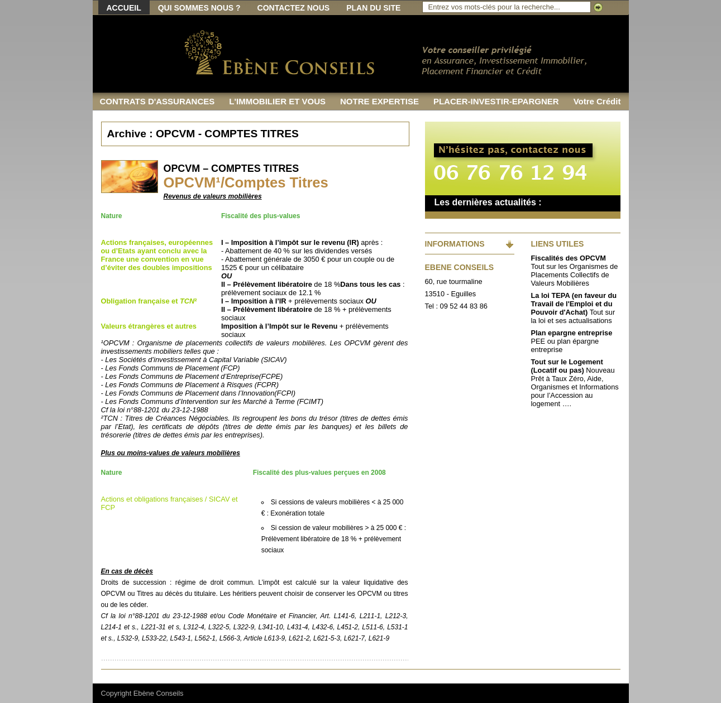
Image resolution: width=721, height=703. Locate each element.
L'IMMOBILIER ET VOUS (277, 101)
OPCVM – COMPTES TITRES (231, 168)
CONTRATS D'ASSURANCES (157, 101)
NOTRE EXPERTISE (379, 101)
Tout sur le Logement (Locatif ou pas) (567, 366)
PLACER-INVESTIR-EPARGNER (496, 101)
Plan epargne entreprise (572, 333)
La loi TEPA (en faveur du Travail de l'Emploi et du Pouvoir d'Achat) (574, 303)
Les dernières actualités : (488, 202)
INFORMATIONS (455, 243)
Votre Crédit (597, 101)
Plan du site (373, 7)
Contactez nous (293, 7)
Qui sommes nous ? (199, 7)
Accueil (124, 7)
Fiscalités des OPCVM (568, 258)
